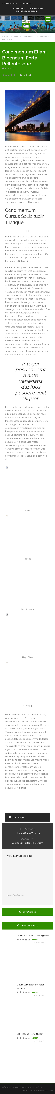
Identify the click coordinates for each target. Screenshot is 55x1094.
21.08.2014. (10, 68)
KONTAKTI (26, 4)
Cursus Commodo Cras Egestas (33, 935)
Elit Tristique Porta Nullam (30, 1034)
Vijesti (16, 36)
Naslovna (5, 36)
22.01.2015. (39, 1041)
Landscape (18, 817)
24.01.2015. (40, 943)
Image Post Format (15, 895)
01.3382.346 (18, 9)
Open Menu (48, 19)
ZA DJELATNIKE (9, 4)
